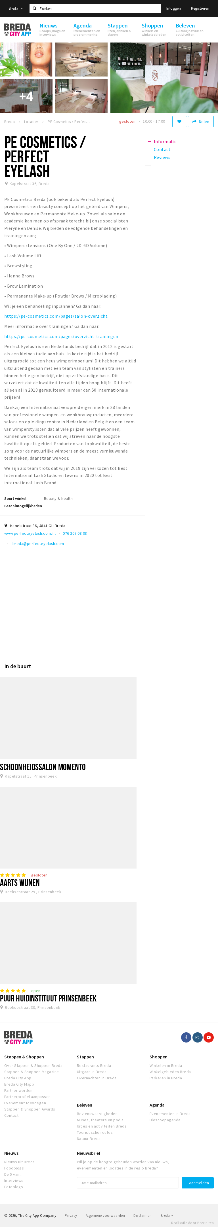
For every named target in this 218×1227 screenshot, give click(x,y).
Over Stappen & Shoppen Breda (33, 1065)
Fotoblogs (13, 1186)
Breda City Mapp (19, 1084)
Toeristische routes (95, 1132)
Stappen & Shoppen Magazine (31, 1071)
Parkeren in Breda (166, 1077)
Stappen (85, 1057)
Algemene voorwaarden (105, 1215)
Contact (11, 1115)
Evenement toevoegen (25, 1102)
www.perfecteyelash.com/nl (30, 533)
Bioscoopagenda (165, 1119)
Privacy (71, 1215)
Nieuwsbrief (88, 1153)
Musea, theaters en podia (100, 1119)
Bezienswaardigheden (97, 1113)
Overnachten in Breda (97, 1077)
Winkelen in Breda (166, 1065)
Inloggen (173, 8)
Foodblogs (14, 1168)
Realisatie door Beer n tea (192, 1222)
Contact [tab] (162, 149)
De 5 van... (13, 1174)
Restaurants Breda (94, 1065)
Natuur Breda (89, 1138)
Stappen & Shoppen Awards (29, 1109)
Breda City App (18, 1077)
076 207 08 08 (75, 533)
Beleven (84, 1105)
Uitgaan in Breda (92, 1071)
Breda (16, 8)
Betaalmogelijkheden (23, 505)
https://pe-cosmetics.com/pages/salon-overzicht (56, 316)
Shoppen (158, 1057)
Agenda (157, 1105)
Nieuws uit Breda (19, 1161)
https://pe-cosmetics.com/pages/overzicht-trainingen (61, 336)
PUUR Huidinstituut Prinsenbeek (48, 998)
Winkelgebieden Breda (170, 1071)
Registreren (200, 8)
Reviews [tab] (162, 157)
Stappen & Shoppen (24, 1057)
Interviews (14, 1180)
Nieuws (11, 1153)
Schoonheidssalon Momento (43, 767)
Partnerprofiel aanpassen (27, 1096)
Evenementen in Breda (170, 1113)
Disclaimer (142, 1215)
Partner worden (18, 1090)
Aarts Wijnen (20, 882)
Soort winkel (15, 498)
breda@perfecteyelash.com (37, 543)
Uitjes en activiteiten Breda (102, 1126)
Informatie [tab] (165, 141)
